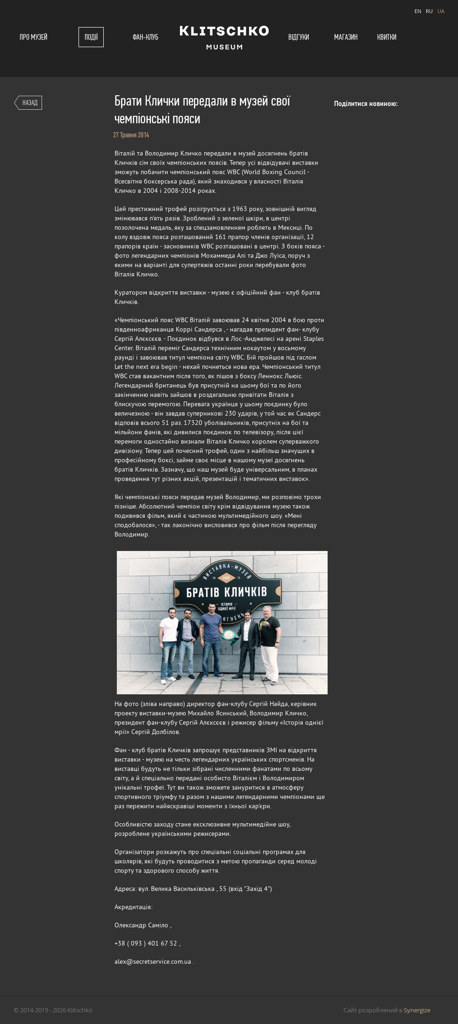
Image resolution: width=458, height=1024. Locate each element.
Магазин (346, 37)
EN (418, 10)
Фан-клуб (145, 37)
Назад (29, 102)
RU (429, 10)
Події (91, 37)
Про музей (33, 37)
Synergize (417, 1010)
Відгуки (298, 37)
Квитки (386, 37)
